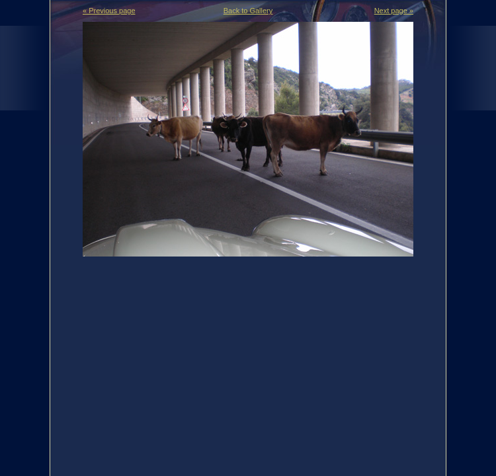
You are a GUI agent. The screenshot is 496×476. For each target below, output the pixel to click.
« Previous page (109, 11)
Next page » (393, 11)
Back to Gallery (248, 11)
